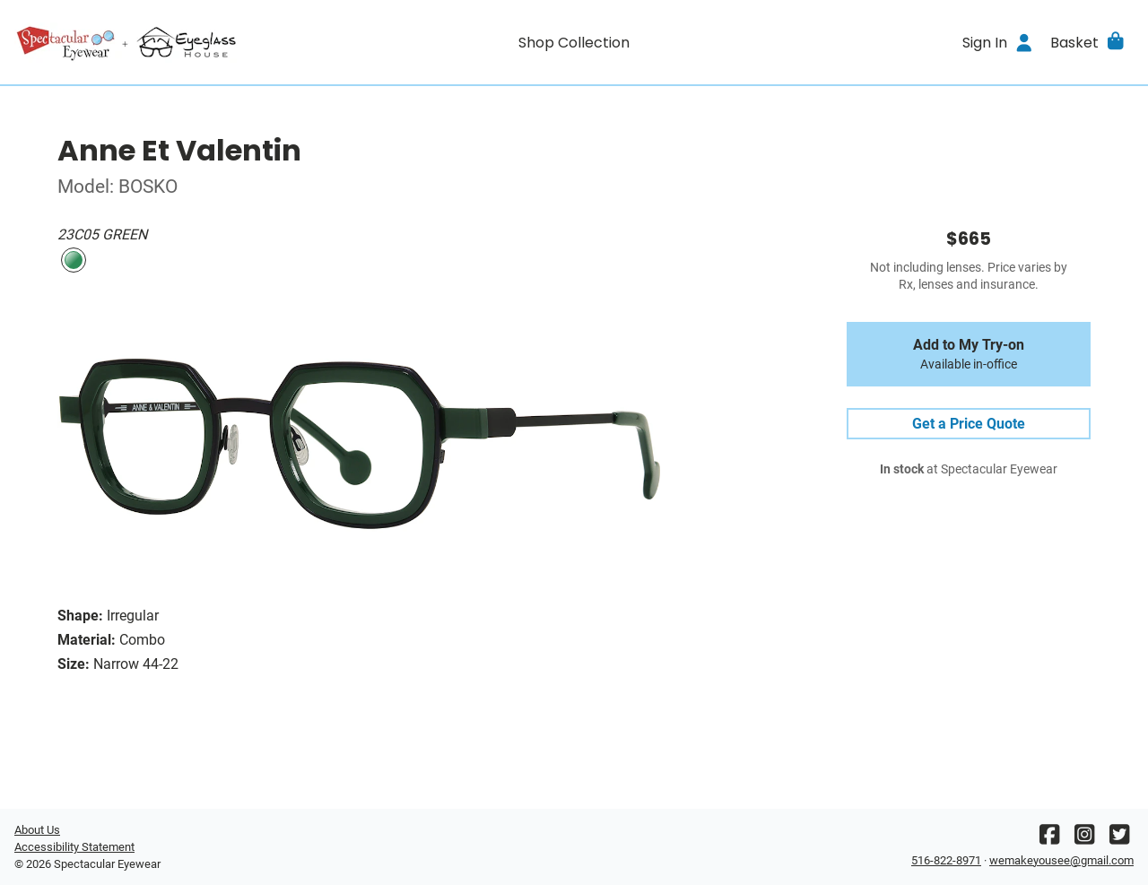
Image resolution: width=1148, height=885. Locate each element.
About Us (37, 830)
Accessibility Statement (74, 847)
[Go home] (154, 42)
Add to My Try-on (969, 354)
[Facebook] (1049, 839)
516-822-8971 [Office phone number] (946, 860)
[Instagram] (1084, 839)
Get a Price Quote (968, 423)
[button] (1088, 42)
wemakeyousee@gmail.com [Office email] (1061, 860)
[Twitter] (1119, 839)
